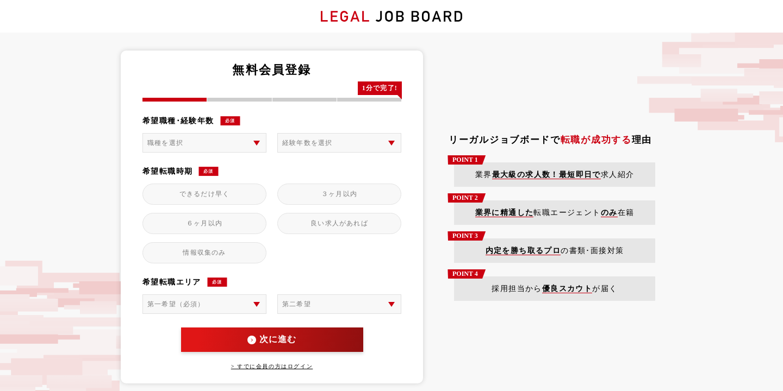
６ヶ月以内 (204, 223)
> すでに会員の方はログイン (272, 366)
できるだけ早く (204, 194)
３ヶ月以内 (339, 194)
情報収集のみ (204, 252)
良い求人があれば (339, 223)
